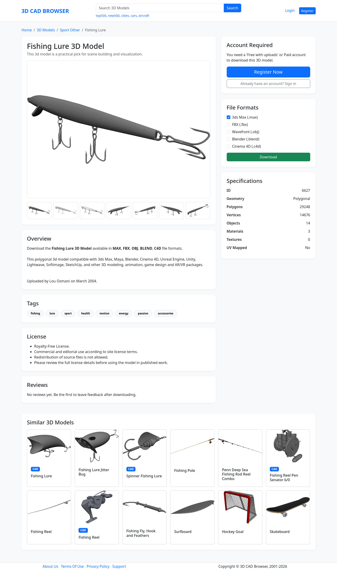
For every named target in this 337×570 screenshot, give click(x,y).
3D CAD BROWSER (45, 11)
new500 (114, 15)
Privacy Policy (97, 566)
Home (27, 29)
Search (232, 7)
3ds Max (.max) (245, 117)
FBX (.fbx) (240, 124)
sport (68, 313)
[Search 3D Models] (160, 8)
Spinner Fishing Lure (144, 475)
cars (134, 15)
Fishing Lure (41, 475)
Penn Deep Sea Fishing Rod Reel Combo (236, 474)
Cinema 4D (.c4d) (246, 146)
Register (307, 11)
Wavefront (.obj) (245, 131)
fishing (35, 313)
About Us (50, 566)
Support (119, 566)
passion (143, 313)
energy (123, 313)
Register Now (268, 72)
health (85, 313)
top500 (101, 15)
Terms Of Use (72, 566)
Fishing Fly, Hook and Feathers (141, 533)
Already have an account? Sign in (268, 83)
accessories (165, 313)
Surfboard (183, 531)
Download (268, 156)
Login (290, 10)
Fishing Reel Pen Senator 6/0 (284, 477)
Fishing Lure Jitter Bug (94, 472)
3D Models (46, 29)
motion (104, 313)
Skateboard (280, 531)
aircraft (143, 15)
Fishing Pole (184, 470)
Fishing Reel (41, 531)
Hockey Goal (233, 531)
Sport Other (70, 29)
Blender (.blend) (245, 139)
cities (125, 15)
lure (52, 313)
